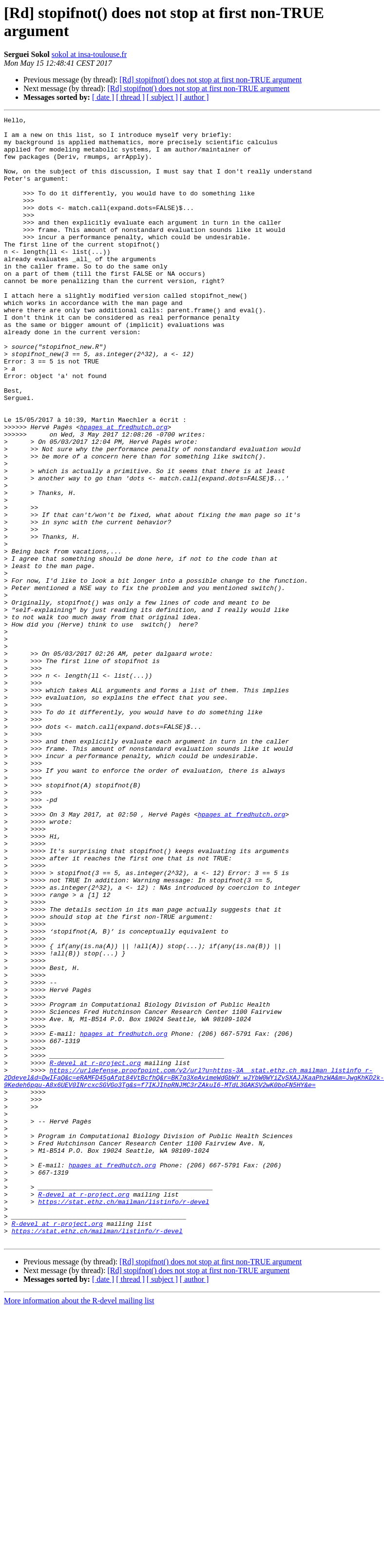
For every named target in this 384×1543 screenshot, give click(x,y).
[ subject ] (162, 97)
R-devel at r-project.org (95, 1252)
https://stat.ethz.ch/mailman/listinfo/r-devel (123, 1419)
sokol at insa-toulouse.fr (89, 54)
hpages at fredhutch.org (123, 489)
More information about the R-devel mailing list (79, 1526)
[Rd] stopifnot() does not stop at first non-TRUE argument (210, 80)
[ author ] (194, 97)
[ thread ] (130, 97)
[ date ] (103, 97)
